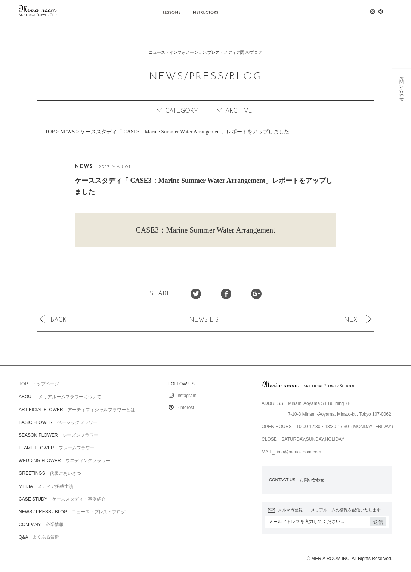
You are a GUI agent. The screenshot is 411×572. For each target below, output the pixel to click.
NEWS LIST (205, 320)
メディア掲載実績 (46, 486)
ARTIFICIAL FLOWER (134, 9)
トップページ (39, 384)
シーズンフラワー (58, 435)
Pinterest (181, 407)
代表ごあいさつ (50, 473)
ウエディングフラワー (64, 460)
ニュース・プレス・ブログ (72, 511)
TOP (50, 132)
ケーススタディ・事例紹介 (62, 499)
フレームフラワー (57, 447)
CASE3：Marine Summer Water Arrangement (205, 230)
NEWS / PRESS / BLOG (287, 9)
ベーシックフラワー (58, 422)
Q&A (357, 9)
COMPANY (331, 9)
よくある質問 (39, 537)
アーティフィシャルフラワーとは (77, 409)
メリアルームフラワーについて (60, 396)
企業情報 (41, 524)
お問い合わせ (296, 479)
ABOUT (98, 9)
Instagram (182, 395)
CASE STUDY (241, 9)
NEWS (67, 132)
